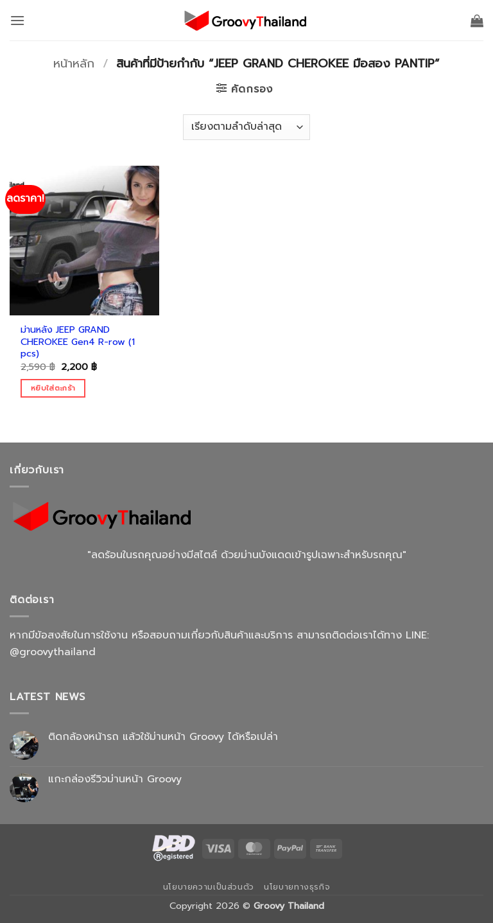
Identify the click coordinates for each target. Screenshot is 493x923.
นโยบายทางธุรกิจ (297, 887)
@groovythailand (53, 652)
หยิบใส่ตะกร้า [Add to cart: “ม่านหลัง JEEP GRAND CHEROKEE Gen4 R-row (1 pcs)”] (53, 388)
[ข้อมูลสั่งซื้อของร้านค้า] (246, 127)
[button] (17, 20)
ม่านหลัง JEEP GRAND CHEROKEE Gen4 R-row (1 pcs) (78, 342)
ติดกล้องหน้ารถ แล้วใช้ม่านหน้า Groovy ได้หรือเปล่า (163, 737)
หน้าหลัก (73, 64)
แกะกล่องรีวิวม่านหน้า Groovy (115, 779)
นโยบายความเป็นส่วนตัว (208, 887)
